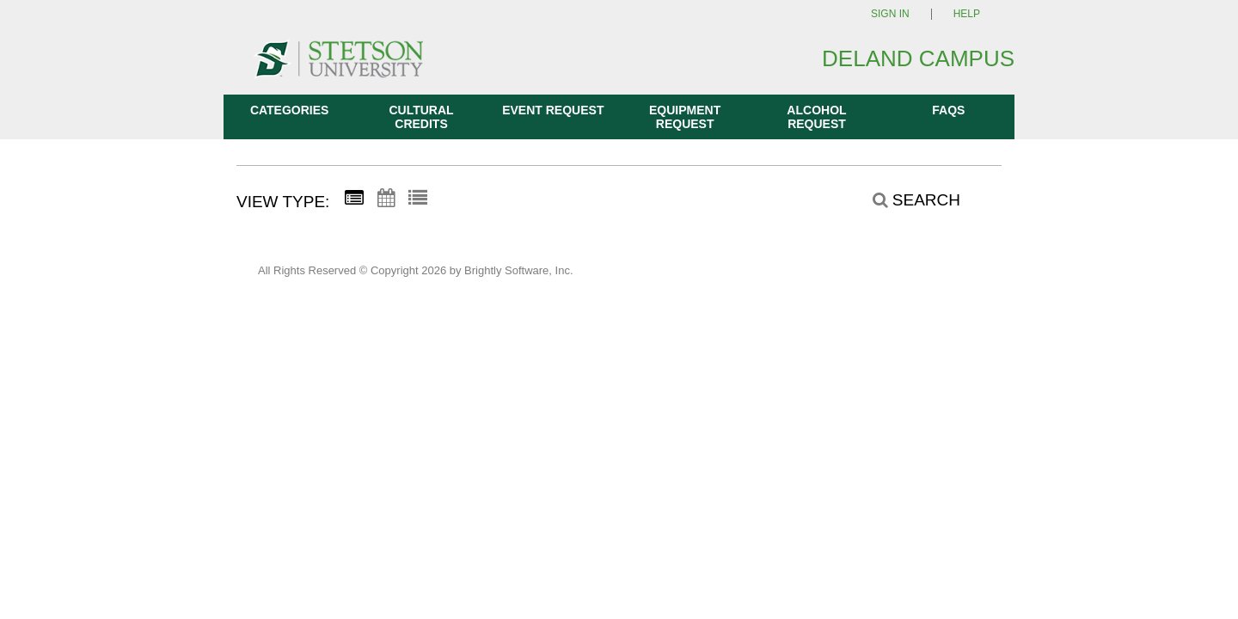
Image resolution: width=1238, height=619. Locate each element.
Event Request (553, 110)
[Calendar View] (386, 198)
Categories (289, 110)
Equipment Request (684, 117)
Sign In (890, 14)
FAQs (948, 110)
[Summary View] (354, 198)
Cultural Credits (421, 117)
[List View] (417, 198)
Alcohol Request (816, 117)
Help (966, 14)
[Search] (907, 200)
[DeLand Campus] (338, 67)
